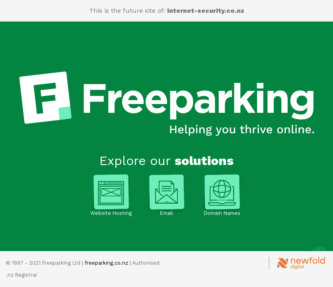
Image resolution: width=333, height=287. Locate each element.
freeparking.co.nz (106, 263)
